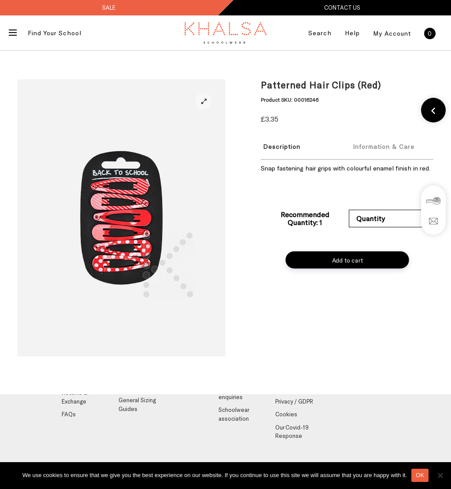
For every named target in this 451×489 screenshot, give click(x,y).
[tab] (299, 146)
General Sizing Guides (137, 404)
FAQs (69, 414)
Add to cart (347, 259)
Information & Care (383, 146)
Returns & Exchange (74, 397)
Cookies (286, 414)
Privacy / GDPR (294, 401)
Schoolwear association (233, 414)
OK (420, 475)
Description (281, 146)
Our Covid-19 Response (292, 432)
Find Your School (54, 33)
